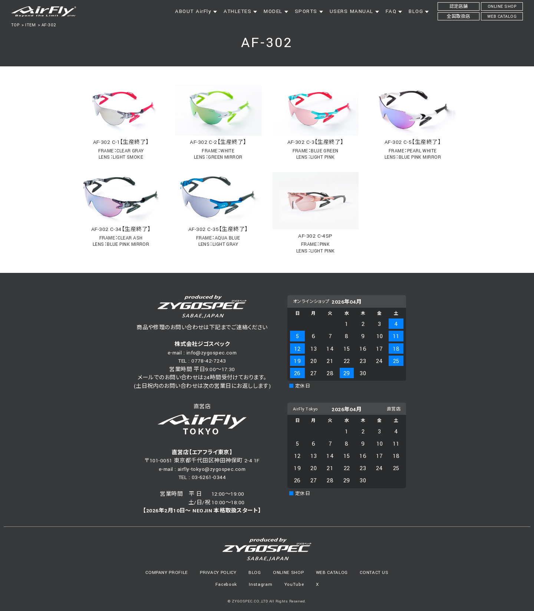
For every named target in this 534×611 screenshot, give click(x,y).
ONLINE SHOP (288, 572)
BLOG (254, 572)
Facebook (226, 584)
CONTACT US (374, 572)
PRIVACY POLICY (218, 572)
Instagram (260, 584)
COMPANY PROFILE (166, 572)
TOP (15, 25)
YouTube (294, 584)
